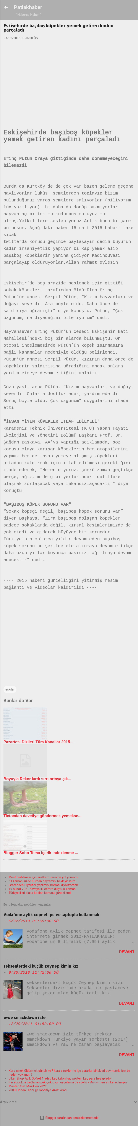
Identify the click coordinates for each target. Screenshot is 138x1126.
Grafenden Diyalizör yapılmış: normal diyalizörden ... (45, 885)
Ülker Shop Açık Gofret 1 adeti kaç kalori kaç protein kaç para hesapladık (60, 1078)
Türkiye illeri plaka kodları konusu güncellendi (40, 893)
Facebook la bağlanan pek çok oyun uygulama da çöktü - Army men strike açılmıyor (68, 1082)
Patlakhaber (28, 7)
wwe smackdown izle (24, 1017)
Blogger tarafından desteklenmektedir (69, 1118)
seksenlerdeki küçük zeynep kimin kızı (41, 965)
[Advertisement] (69, 77)
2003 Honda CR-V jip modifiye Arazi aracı (38, 1090)
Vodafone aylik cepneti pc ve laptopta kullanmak (51, 914)
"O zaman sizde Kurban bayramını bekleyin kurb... (43, 881)
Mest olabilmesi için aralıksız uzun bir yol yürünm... (44, 877)
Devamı (127, 952)
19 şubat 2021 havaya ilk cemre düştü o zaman (42, 889)
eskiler (10, 689)
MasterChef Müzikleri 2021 (28, 1086)
